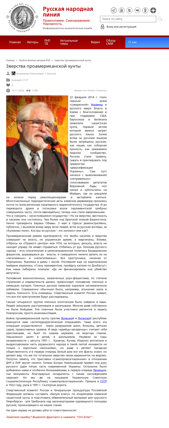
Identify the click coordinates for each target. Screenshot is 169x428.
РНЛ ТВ (47, 42)
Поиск (160, 19)
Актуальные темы (69, 42)
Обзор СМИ (111, 42)
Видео (95, 42)
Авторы (32, 42)
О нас (132, 42)
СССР (103, 381)
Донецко (66, 318)
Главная (15, 42)
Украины (97, 104)
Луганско (84, 318)
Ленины (98, 370)
